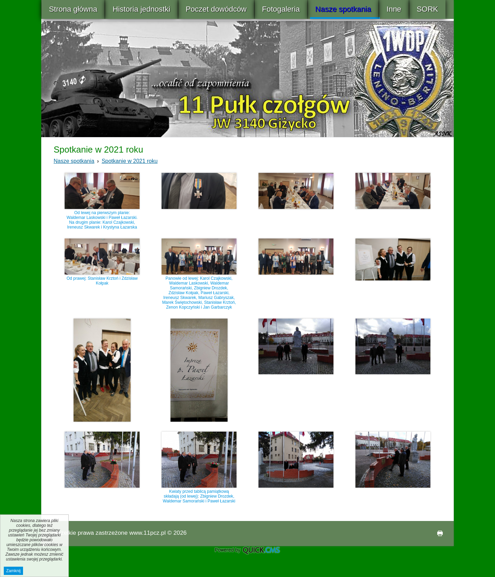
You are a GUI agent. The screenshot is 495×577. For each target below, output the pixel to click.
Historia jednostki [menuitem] (141, 9)
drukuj (437, 533)
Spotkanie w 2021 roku (130, 161)
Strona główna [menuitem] (73, 9)
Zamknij (13, 570)
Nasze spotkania (74, 161)
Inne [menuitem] (394, 9)
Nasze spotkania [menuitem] (343, 9)
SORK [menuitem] (427, 9)
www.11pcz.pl (147, 532)
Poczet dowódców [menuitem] (216, 9)
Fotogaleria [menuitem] (281, 9)
